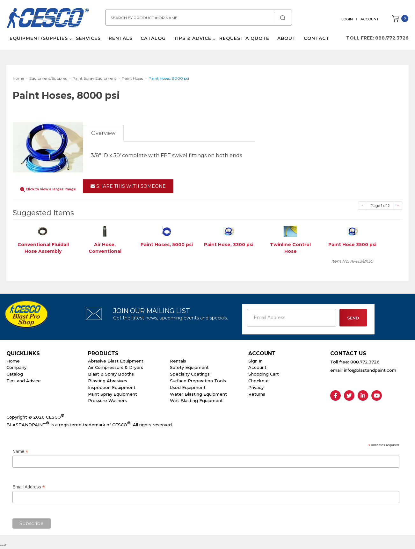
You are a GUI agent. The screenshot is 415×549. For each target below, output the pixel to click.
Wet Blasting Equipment (196, 400)
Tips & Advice (192, 38)
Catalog (153, 38)
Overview (103, 133)
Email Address (28, 487)
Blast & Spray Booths (111, 374)
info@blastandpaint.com (370, 370)
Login (347, 19)
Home (13, 360)
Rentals (121, 38)
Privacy (256, 387)
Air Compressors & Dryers (115, 367)
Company (16, 367)
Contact (316, 38)
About (286, 38)
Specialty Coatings (190, 374)
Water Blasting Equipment (198, 394)
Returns (256, 394)
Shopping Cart (263, 374)
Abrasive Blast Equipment (115, 360)
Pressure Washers (107, 400)
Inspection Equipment (111, 387)
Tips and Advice (23, 380)
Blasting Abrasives (107, 380)
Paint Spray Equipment (112, 394)
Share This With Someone (128, 186)
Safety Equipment (189, 367)
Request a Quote (244, 38)
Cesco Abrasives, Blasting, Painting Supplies (47, 19)
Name (20, 452)
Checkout (258, 380)
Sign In (255, 360)
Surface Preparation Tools (198, 380)
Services (88, 38)
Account (369, 19)
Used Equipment (188, 387)
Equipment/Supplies (39, 38)
